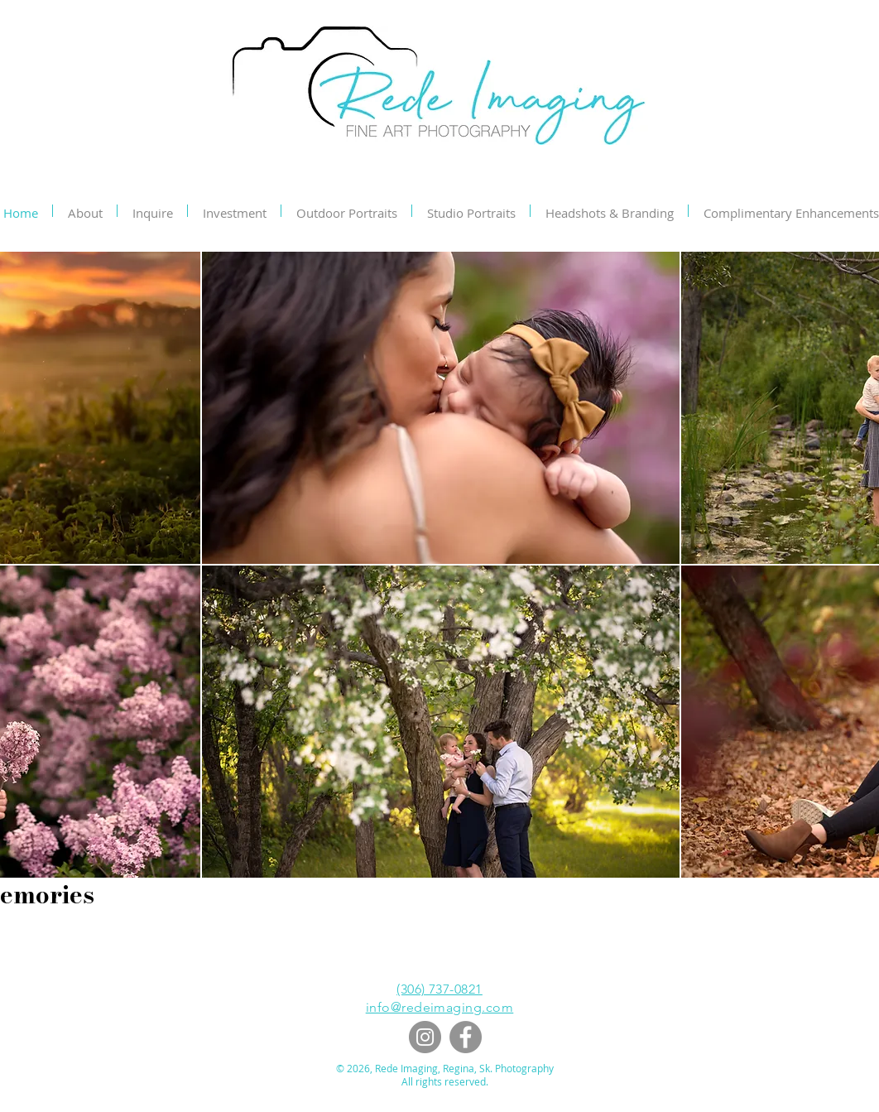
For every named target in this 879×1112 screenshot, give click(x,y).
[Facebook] (465, 1037)
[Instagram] (425, 1037)
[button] (441, 408)
